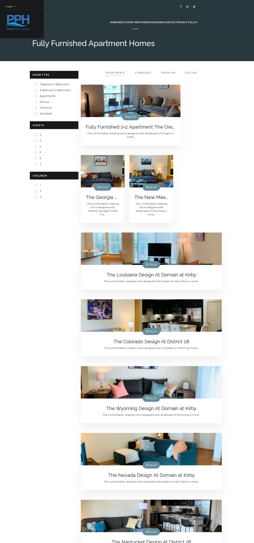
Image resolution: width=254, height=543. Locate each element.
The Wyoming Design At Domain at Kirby (200, 204)
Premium (168, 72)
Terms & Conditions (44, 520)
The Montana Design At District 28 (200, 359)
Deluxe (191, 72)
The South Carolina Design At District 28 (103, 437)
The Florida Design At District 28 (151, 437)
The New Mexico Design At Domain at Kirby (200, 127)
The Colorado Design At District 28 (151, 204)
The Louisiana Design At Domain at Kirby (103, 204)
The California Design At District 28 (103, 359)
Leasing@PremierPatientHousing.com (105, 511)
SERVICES (146, 19)
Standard (143, 72)
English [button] (36, 3)
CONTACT (189, 19)
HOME (73, 19)
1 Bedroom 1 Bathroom (54, 84)
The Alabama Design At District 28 (151, 359)
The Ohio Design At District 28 (200, 282)
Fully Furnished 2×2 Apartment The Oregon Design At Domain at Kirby (103, 127)
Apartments (115, 72)
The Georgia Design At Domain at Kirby (151, 127)
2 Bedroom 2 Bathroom (55, 90)
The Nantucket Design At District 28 (151, 282)
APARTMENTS (118, 19)
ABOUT (93, 19)
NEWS (167, 19)
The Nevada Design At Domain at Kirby (103, 282)
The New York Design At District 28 (200, 437)
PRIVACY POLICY (219, 19)
